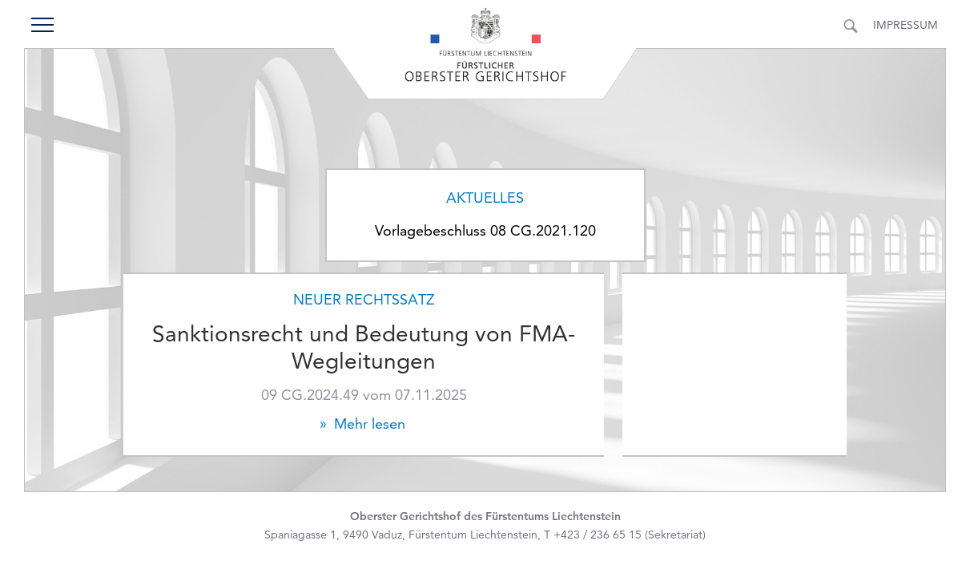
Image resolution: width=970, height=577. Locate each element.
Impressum (905, 25)
